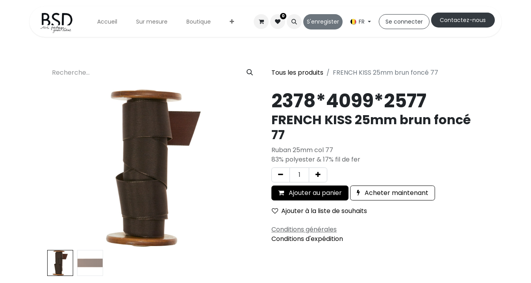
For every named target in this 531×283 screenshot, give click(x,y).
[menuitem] (107, 22)
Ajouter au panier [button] (310, 192)
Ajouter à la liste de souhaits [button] (319, 210)
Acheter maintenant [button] (392, 192)
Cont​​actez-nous (463, 20)
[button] (294, 21)
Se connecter (404, 22)
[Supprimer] (280, 174)
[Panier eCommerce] (261, 21)
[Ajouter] (318, 174)
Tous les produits (297, 72)
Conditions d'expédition (307, 238)
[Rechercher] (250, 72)
